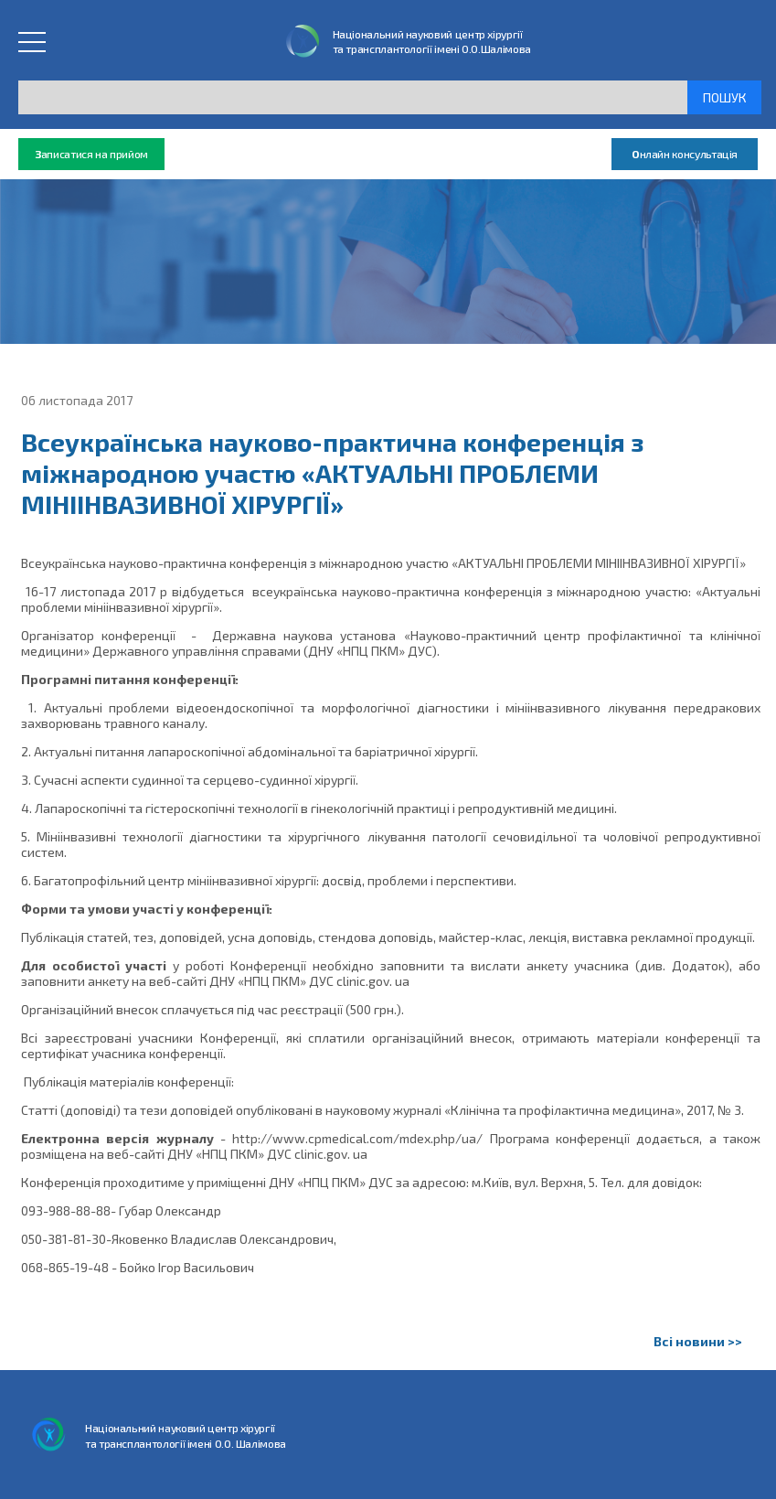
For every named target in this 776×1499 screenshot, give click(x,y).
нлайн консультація (685, 154)
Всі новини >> (698, 1341)
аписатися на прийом (91, 154)
